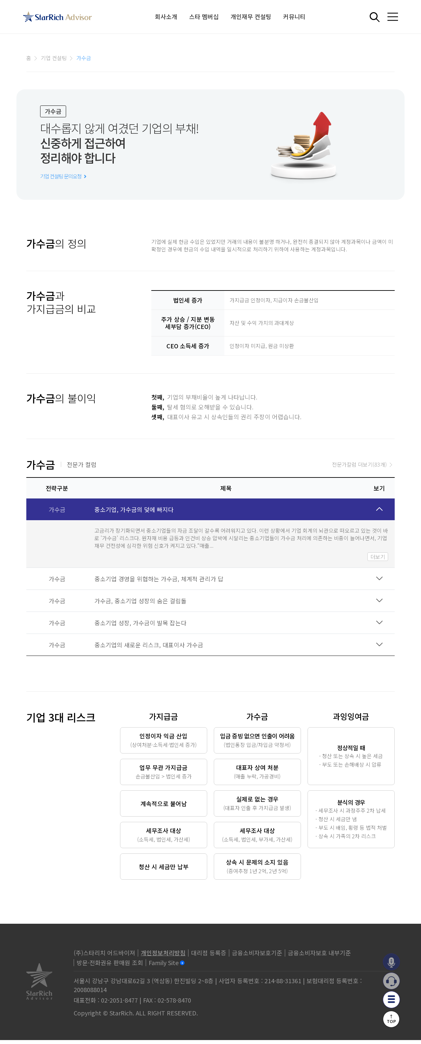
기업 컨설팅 (54, 57)
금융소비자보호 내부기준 (319, 956)
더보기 (377, 560)
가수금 (83, 57)
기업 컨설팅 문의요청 (63, 180)
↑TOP (391, 1018)
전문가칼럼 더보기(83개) (359, 468)
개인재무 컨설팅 (251, 16)
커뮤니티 (295, 16)
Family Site (164, 966)
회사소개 (166, 16)
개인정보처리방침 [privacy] (163, 956)
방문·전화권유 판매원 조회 (110, 966)
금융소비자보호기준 (257, 956)
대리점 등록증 (208, 956)
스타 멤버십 (204, 16)
